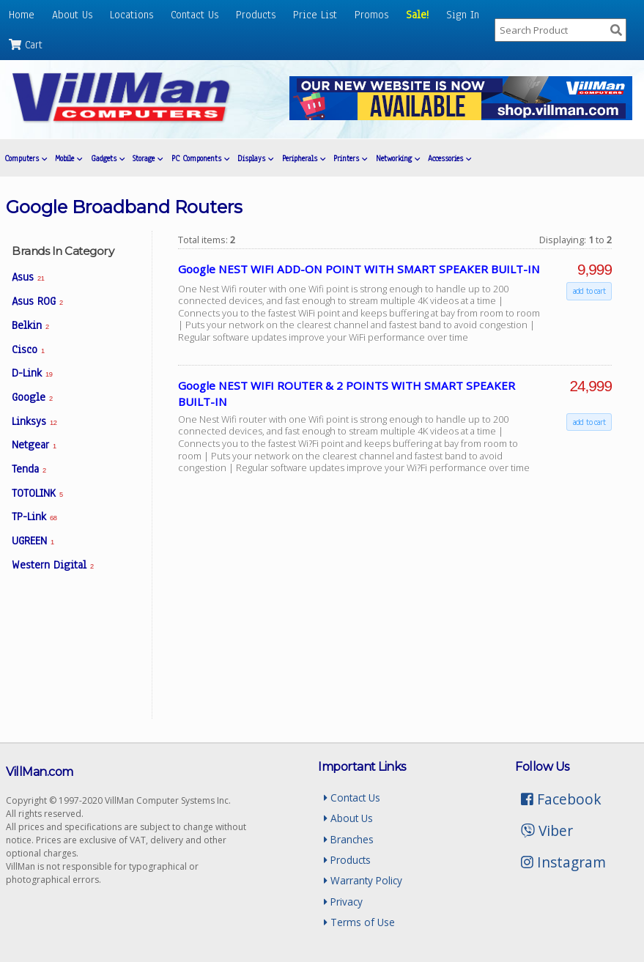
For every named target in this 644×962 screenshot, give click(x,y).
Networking (398, 158)
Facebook (561, 799)
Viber (547, 830)
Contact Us (194, 14)
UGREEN (33, 540)
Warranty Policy (363, 880)
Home (21, 14)
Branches (349, 839)
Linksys (34, 421)
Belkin (30, 325)
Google (32, 397)
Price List (315, 14)
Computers (25, 158)
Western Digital (53, 565)
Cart (25, 44)
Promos (371, 14)
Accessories (449, 158)
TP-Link (34, 516)
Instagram (563, 862)
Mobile (68, 158)
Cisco (28, 349)
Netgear (34, 444)
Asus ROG (37, 301)
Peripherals (303, 158)
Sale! (417, 14)
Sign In (462, 14)
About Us (72, 14)
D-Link (32, 373)
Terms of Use (359, 922)
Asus (28, 277)
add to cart (589, 291)
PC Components (200, 158)
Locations (131, 14)
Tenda (29, 469)
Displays (255, 158)
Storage (148, 158)
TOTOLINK (37, 493)
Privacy (343, 902)
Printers (350, 158)
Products (255, 14)
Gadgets (108, 158)
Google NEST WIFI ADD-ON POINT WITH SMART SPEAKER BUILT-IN (359, 269)
